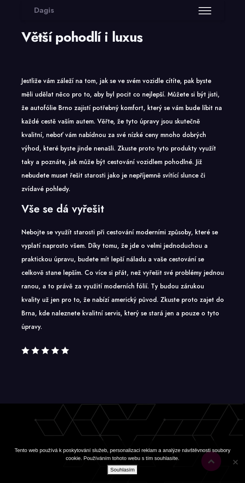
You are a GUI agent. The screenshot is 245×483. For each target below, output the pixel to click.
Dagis (44, 10)
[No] (235, 462)
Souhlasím (122, 470)
